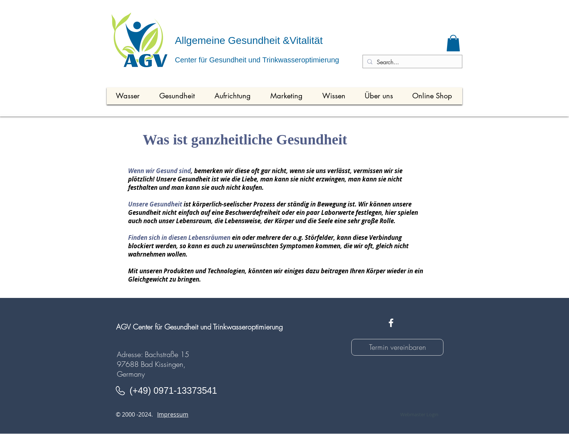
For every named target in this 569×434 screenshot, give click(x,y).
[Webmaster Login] (419, 414)
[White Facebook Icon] (391, 322)
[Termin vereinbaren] (397, 347)
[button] (453, 43)
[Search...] (412, 62)
